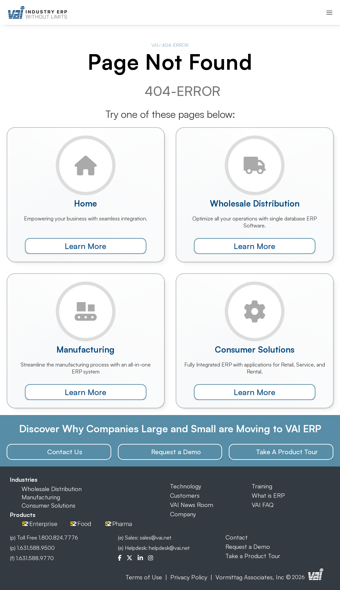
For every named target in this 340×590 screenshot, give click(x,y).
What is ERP (268, 495)
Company (183, 514)
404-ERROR (175, 45)
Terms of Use (144, 577)
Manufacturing (41, 497)
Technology (185, 486)
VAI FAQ (263, 504)
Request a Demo (247, 546)
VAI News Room (191, 504)
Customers (185, 495)
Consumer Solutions (48, 505)
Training (262, 486)
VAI (154, 45)
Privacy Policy (188, 577)
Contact (236, 537)
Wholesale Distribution (52, 488)
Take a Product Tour (252, 555)
